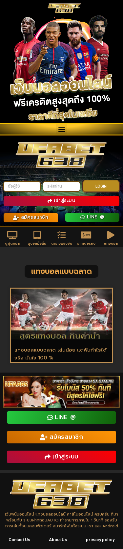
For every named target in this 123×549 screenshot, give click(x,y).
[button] (61, 129)
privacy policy (100, 539)
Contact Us (19, 539)
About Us (58, 539)
